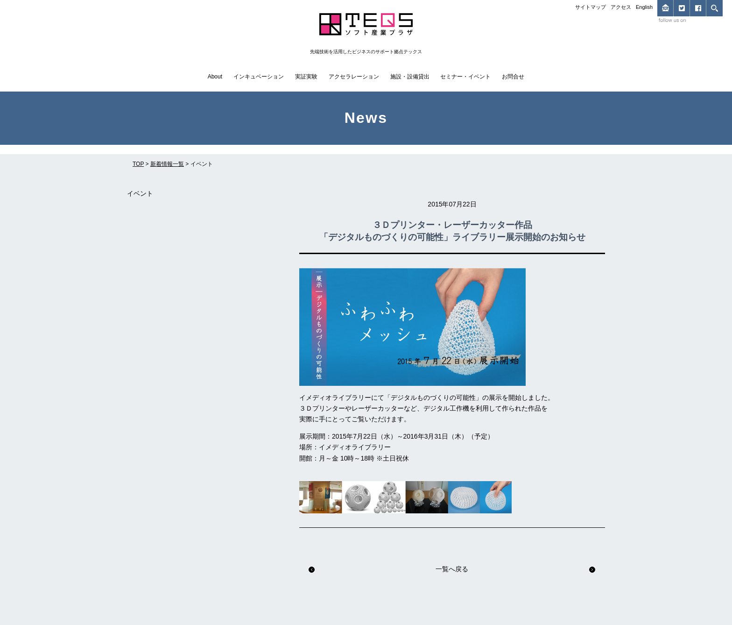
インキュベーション (258, 76)
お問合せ (513, 76)
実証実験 (306, 76)
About (215, 76)
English (644, 7)
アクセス (621, 7)
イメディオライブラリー (355, 447)
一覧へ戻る (452, 569)
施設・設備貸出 (409, 76)
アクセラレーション (354, 76)
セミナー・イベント (465, 76)
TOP (138, 164)
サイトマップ (590, 7)
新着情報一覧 (167, 164)
